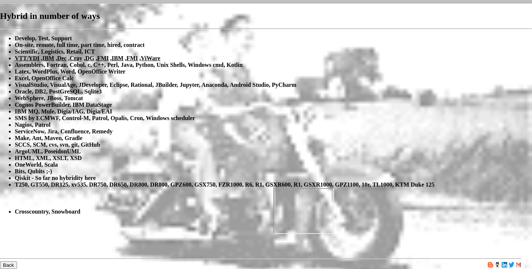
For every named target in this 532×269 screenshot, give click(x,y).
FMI (103, 58)
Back (8, 265)
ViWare (150, 58)
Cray (75, 58)
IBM (48, 58)
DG (89, 58)
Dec (62, 58)
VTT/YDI (27, 58)
